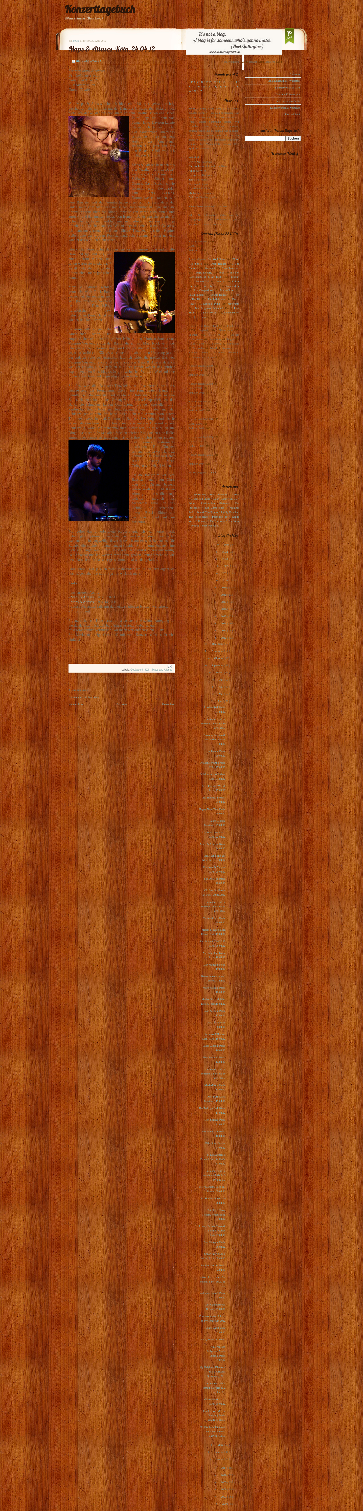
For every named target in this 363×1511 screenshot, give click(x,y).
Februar (219, 1451)
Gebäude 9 (137, 669)
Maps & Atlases (82, 597)
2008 (224, 1489)
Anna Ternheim (230, 267)
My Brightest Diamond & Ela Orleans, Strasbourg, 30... (212, 1372)
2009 (224, 1482)
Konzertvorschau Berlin (287, 100)
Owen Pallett (231, 312)
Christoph (194, 166)
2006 (225, 1503)
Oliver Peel (195, 161)
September (217, 665)
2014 (224, 623)
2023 (225, 558)
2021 (225, 573)
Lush (203, 316)
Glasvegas (225, 503)
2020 (225, 580)
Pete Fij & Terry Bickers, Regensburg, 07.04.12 (213, 1214)
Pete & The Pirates (207, 512)
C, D (208, 82)
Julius (192, 170)
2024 (225, 551)
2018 (224, 594)
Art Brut (234, 494)
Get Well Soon (216, 259)
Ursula (192, 188)
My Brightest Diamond (209, 308)
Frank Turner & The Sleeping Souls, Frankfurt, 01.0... (214, 1415)
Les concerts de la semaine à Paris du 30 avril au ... (213, 723)
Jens (191, 184)
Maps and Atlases (162, 669)
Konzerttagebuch (100, 9)
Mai (221, 693)
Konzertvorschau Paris (287, 87)
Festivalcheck (292, 114)
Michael (193, 192)
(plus (221, 272)
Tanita (192, 179)
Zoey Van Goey (210, 525)
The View (233, 520)
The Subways (217, 520)
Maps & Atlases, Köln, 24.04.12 (112, 48)
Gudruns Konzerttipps (288, 94)
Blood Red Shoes (200, 498)
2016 (224, 608)
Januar (220, 1458)
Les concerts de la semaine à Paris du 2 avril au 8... (214, 1387)
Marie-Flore (227, 290)
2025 (227, 544)
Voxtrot (195, 525)
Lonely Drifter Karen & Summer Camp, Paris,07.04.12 (212, 1231)
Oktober (219, 658)
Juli (221, 679)
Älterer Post (168, 704)
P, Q (215, 86)
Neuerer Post (76, 704)
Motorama (233, 303)
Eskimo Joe (208, 503)
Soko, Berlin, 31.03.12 (212, 1339)
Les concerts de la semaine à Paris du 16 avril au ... (213, 1073)
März (220, 1444)
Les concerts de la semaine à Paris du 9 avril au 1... (214, 1175)
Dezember (218, 643)
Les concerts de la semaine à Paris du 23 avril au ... (213, 906)
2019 (224, 587)
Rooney (202, 520)
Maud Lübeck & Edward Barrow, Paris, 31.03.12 (212, 1159)
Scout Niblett (196, 294)
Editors (235, 276)
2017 (224, 601)
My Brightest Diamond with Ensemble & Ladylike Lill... (212, 1431)
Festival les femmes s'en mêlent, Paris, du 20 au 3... (211, 1281)
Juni (221, 686)
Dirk (191, 197)
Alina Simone (198, 494)
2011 (224, 1467)
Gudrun (193, 174)
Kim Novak (210, 312)
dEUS (233, 498)
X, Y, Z (198, 91)
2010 (224, 1475)
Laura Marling (211, 303)
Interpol (220, 281)
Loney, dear (232, 285)
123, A (194, 82)
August (219, 672)
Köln (148, 669)
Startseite (122, 704)
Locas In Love (210, 285)
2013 (224, 630)
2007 (224, 1496)
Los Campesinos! (204, 290)
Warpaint (210, 267)
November (218, 650)
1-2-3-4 (212, 472)
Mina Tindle (215, 276)
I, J (235, 82)
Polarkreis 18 (220, 516)
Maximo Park (202, 281)
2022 (227, 565)
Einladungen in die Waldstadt (284, 80)
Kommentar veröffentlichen (84, 696)
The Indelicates (216, 299)
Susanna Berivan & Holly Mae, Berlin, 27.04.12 (214, 739)
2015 (224, 616)
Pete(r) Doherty (203, 272)
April (220, 701)
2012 (224, 637)
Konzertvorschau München (285, 107)
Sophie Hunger (218, 294)
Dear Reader (218, 263)
